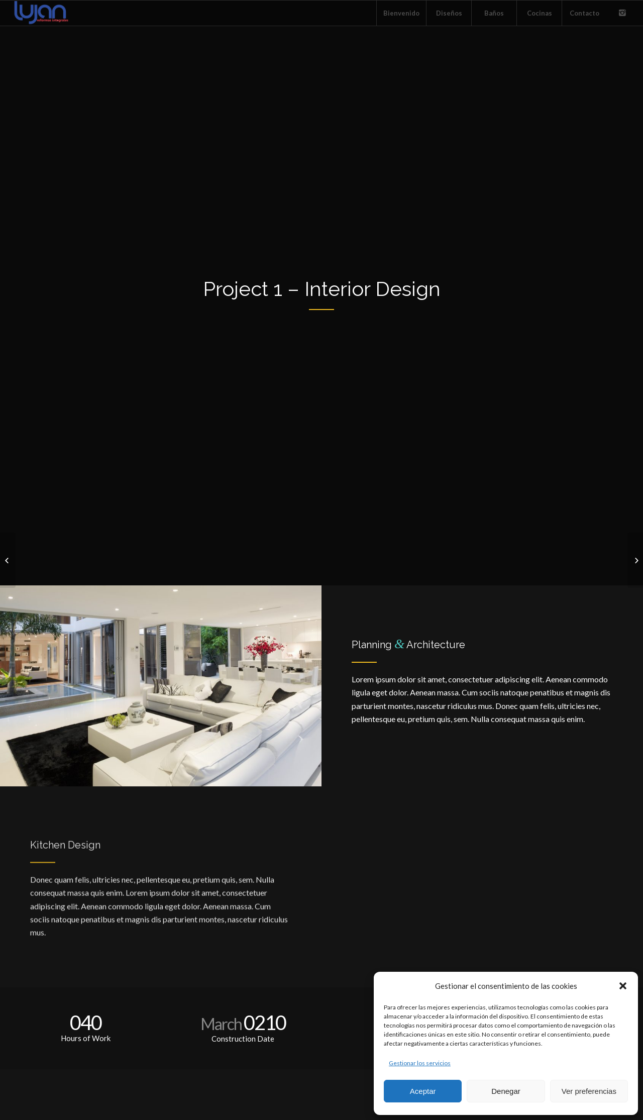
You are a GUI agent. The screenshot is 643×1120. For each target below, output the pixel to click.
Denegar (505, 1091)
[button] (623, 986)
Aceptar (423, 1091)
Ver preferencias (589, 1091)
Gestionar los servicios (420, 1063)
